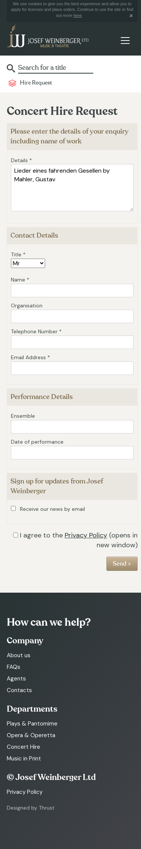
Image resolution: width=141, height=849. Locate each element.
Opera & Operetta (31, 735)
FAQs (13, 667)
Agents (16, 678)
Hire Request (36, 82)
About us (18, 655)
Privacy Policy (86, 535)
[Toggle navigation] (125, 40)
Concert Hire (23, 747)
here (77, 15)
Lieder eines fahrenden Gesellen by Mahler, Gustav (72, 187)
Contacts (19, 690)
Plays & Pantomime (32, 723)
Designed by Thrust (31, 807)
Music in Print (24, 758)
